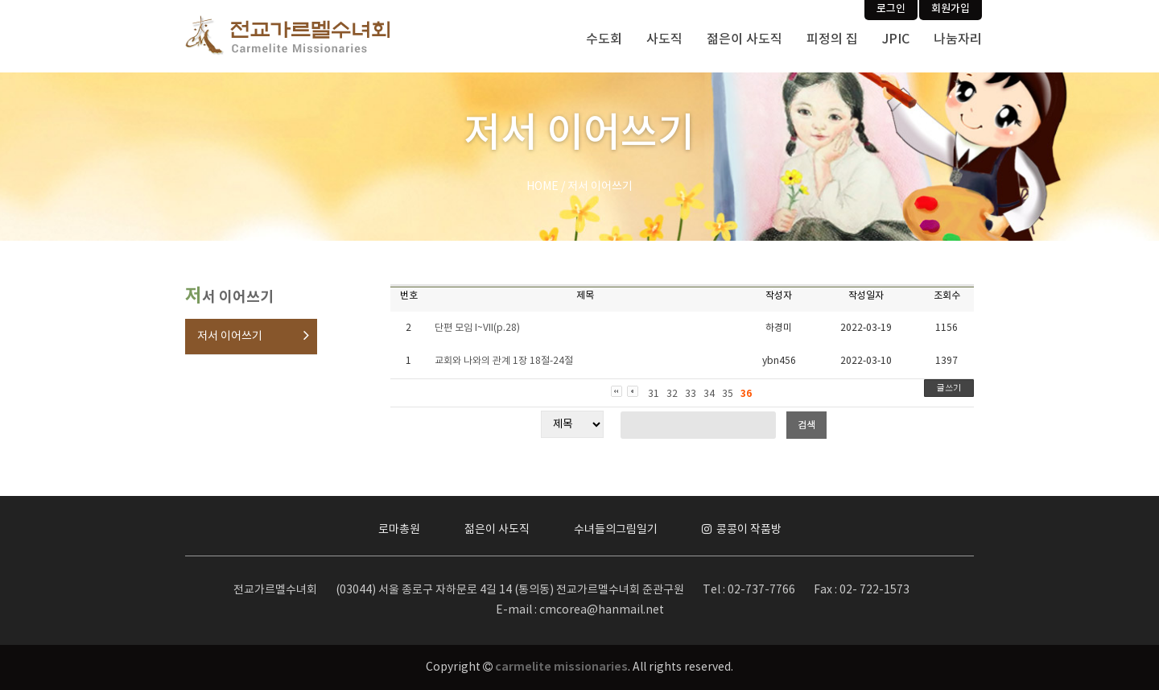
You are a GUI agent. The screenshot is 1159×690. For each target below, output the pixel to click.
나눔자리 (958, 39)
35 (727, 394)
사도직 (664, 39)
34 (709, 394)
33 (690, 394)
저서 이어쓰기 (229, 336)
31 (653, 394)
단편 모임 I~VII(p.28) (477, 328)
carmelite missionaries (561, 667)
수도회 (604, 39)
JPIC (895, 39)
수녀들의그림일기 (616, 529)
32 (672, 394)
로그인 (890, 8)
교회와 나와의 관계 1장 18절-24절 (504, 361)
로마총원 (399, 529)
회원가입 (950, 8)
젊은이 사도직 (744, 39)
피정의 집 (832, 39)
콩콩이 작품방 (742, 529)
